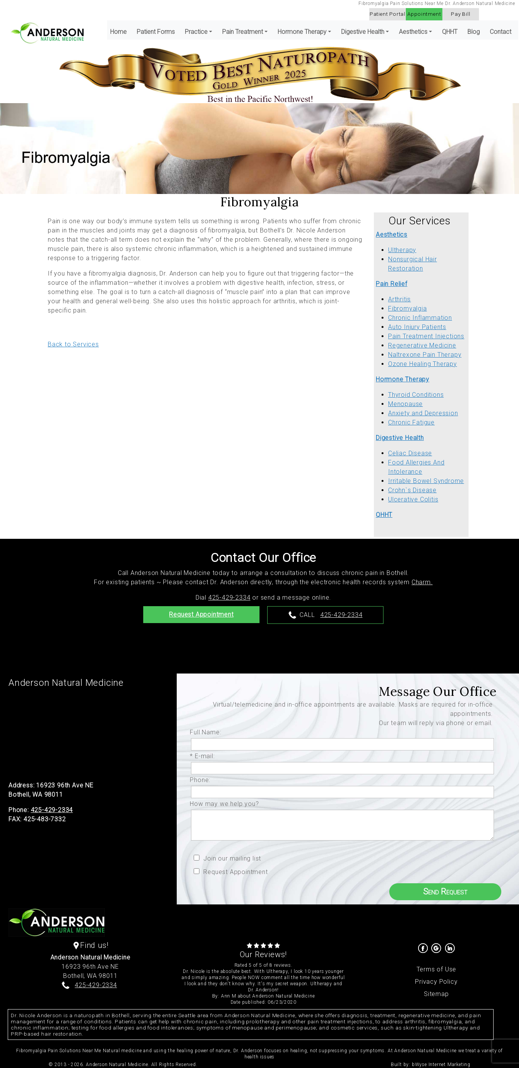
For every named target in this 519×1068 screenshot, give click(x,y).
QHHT (449, 31)
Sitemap (436, 994)
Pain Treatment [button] (242, 31)
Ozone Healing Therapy (422, 364)
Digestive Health (400, 437)
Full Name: (207, 732)
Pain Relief (391, 283)
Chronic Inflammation (420, 317)
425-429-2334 (229, 597)
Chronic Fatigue (411, 422)
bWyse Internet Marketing (441, 1064)
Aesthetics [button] (413, 31)
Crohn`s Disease (412, 490)
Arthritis (399, 299)
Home (118, 31)
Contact (500, 31)
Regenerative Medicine (422, 345)
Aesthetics (391, 234)
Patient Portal (387, 14)
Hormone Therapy (402, 379)
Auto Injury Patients (417, 327)
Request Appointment (201, 614)
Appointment (424, 14)
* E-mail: (204, 756)
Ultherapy (402, 250)
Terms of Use (437, 969)
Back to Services (73, 344)
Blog (473, 31)
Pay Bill (460, 14)
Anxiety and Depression (423, 413)
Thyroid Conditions (416, 394)
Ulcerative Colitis (413, 499)
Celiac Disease (410, 453)
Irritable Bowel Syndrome (426, 481)
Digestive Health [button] (362, 31)
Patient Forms (156, 31)
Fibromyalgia (407, 308)
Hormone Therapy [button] (302, 31)
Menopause (405, 404)
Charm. (422, 582)
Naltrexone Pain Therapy (424, 354)
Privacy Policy (436, 981)
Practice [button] (196, 31)
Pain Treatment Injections (426, 336)
